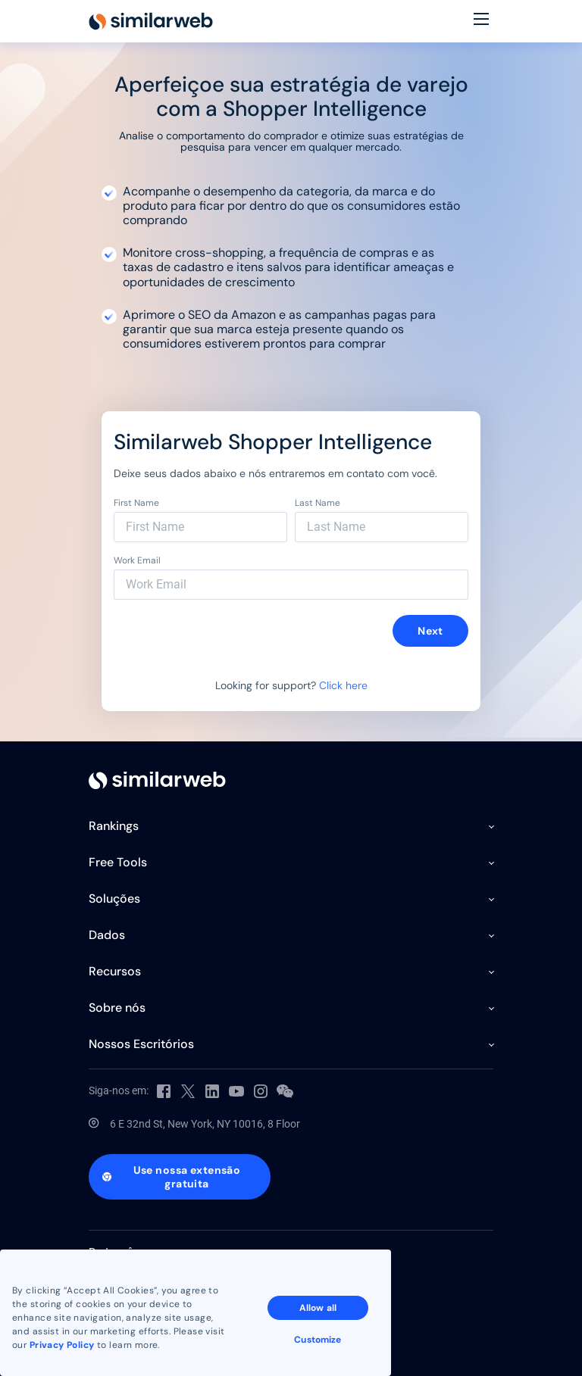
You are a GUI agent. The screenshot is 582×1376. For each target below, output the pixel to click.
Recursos (115, 971)
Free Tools (118, 862)
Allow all (317, 1308)
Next (430, 631)
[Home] (151, 21)
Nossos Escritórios (141, 1044)
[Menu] (481, 21)
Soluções (114, 898)
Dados (107, 935)
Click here (343, 685)
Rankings (114, 826)
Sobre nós (117, 1008)
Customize (317, 1340)
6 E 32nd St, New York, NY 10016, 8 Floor (205, 1124)
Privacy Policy (62, 1345)
